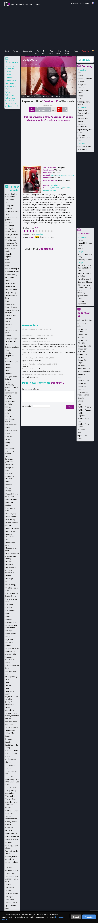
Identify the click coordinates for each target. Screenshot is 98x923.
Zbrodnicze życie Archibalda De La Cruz (12, 878)
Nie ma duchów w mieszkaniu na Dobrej (12, 556)
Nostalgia (9, 579)
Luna (79, 404)
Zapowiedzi (27, 51)
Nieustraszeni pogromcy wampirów (10, 570)
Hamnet (8, 367)
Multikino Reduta (84, 410)
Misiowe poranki (11, 499)
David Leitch (34, 65)
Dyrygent (9, 324)
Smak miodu (10, 704)
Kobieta (8, 407)
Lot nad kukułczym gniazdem (9, 459)
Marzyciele (9, 473)
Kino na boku (82, 383)
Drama (80, 121)
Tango (8, 768)
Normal (80, 248)
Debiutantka (10, 283)
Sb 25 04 (54, 109)
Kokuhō (8, 410)
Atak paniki (9, 205)
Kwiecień (80, 82)
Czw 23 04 (43, 109)
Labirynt (8, 442)
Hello (7, 371)
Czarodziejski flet (12, 272)
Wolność (8, 842)
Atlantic (80, 326)
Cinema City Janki (84, 346)
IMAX (79, 377)
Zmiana (8, 890)
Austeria (8, 208)
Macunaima (9, 465)
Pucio (79, 99)
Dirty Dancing (10, 292)
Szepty (8, 742)
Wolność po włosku (84, 260)
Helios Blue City (83, 368)
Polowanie (9, 642)
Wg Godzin (50, 52)
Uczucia (8, 808)
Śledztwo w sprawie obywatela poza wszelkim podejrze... (11, 696)
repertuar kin (31, 96)
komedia (71, 175)
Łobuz (79, 141)
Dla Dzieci (58, 52)
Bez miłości (9, 226)
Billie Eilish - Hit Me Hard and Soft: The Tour (84, 267)
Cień (7, 266)
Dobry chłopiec (11, 307)
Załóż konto (84, 3)
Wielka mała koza (12, 836)
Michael (80, 240)
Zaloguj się (74, 3)
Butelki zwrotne (11, 240)
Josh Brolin (66, 188)
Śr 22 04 (38, 109)
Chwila (7, 259)
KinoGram (81, 389)
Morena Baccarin (49, 190)
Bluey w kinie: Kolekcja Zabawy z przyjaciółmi (11, 234)
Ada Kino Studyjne (84, 320)
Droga (7, 321)
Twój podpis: (27, 406)
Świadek (8, 739)
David (7, 280)
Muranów (81, 429)
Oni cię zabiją (10, 585)
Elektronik (81, 365)
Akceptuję (89, 917)
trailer (52, 96)
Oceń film (39, 234)
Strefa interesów (11, 727)
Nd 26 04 (59, 109)
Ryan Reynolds (55, 188)
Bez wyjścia (9, 229)
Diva (7, 301)
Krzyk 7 (8, 428)
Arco (79, 72)
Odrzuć (76, 917)
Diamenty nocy (11, 289)
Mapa (75, 51)
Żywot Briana (10, 905)
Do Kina (37, 52)
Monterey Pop (11, 513)
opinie (58, 96)
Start (7, 51)
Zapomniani (10, 873)
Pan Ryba (9, 604)
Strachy (8, 719)
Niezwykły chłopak (84, 282)
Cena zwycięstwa (84, 146)
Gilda (7, 350)
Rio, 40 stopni (10, 671)
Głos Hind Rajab (11, 361)
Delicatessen (10, 286)
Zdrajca (8, 884)
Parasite (8, 607)
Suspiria (8, 736)
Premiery (16, 51)
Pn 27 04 (65, 109)
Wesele (8, 825)
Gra (6, 358)
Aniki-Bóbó (9, 199)
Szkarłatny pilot (11, 753)
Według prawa (11, 822)
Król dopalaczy (11, 425)
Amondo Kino (82, 323)
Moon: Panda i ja (11, 517)
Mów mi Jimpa (82, 149)
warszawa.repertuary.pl (26, 4)
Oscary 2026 (67, 52)
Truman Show (10, 799)
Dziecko (8, 327)
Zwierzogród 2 (11, 902)
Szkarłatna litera (11, 750)
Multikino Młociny (84, 407)
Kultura (80, 401)
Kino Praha (81, 386)
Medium (8, 485)
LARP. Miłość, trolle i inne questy (10, 451)
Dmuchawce (82, 110)
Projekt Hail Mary (12, 648)
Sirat (7, 688)
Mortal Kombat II (84, 279)
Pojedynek (9, 639)
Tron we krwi (10, 796)
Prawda (8, 645)
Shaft (7, 682)
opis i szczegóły (43, 96)
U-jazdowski (82, 436)
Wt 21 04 (32, 109)
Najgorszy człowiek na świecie (9, 536)
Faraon (8, 336)
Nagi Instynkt (10, 531)
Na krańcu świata (12, 528)
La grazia (8, 439)
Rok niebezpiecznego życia (11, 676)
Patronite (85, 51)
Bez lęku (8, 223)
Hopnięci (10, 95)
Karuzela (8, 398)
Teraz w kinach (14, 188)
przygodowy (61, 175)
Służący (8, 762)
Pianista (80, 96)
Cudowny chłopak (12, 269)
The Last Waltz (11, 787)
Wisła (79, 439)
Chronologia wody (84, 78)
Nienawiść (9, 564)
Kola (7, 413)
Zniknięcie (9, 896)
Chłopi (7, 263)
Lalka (7, 445)
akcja (53, 175)
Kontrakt (8, 416)
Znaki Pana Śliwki (11, 893)
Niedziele (8, 561)
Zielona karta (10, 887)
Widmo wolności (11, 833)
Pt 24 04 (48, 109)
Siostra (8, 685)
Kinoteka (80, 398)
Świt (79, 433)
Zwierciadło (9, 899)
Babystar (81, 75)
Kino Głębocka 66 (84, 380)
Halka (7, 364)
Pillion (7, 636)
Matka (7, 482)
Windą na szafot (11, 839)
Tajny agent (10, 765)
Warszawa (84, 59)
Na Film (43, 52)
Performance (10, 610)
